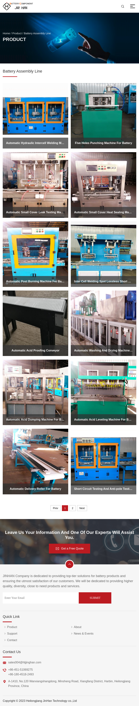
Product (17, 34)
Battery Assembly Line (37, 34)
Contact (10, 640)
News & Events (81, 633)
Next (82, 508)
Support (10, 633)
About (75, 627)
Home (6, 34)
